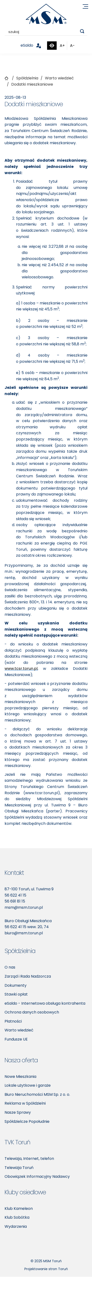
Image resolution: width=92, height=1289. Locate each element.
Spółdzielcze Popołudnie (27, 1121)
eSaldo (34, 45)
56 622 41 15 (15, 895)
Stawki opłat (16, 994)
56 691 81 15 (15, 901)
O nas (10, 967)
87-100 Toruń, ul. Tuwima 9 (29, 889)
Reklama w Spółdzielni (25, 1103)
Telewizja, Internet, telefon (29, 1158)
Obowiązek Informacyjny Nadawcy (37, 1176)
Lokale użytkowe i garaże (28, 1085)
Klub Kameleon (19, 1208)
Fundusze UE (16, 1039)
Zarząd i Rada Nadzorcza (28, 976)
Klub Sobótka (17, 1217)
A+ (62, 45)
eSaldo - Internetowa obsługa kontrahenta (45, 1003)
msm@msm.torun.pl (24, 907)
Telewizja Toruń (19, 1167)
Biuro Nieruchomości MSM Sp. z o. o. (37, 1094)
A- (72, 45)
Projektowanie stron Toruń (46, 1269)
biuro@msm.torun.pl (24, 933)
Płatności (13, 1021)
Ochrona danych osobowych (32, 1012)
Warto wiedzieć (19, 1030)
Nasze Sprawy (18, 1112)
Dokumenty (16, 985)
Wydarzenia (16, 1226)
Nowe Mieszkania (20, 1076)
